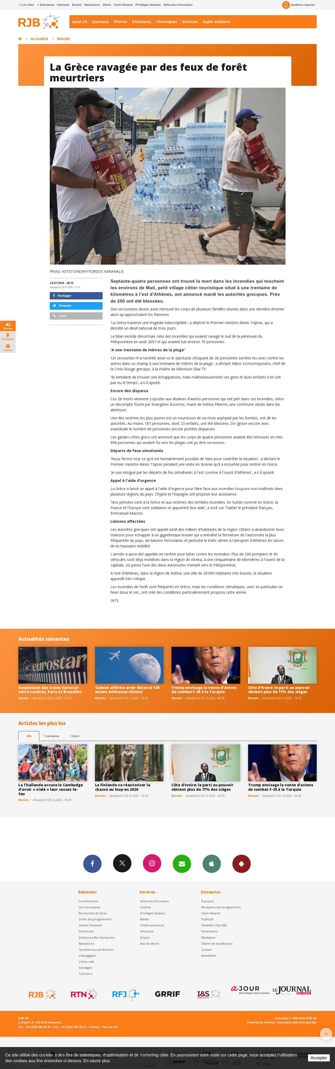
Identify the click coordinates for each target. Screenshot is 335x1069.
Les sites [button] (26, 4)
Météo (144, 919)
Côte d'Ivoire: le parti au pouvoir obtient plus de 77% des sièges (279, 689)
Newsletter (208, 955)
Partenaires (209, 931)
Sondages (85, 967)
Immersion (86, 931)
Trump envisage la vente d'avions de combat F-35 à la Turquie (204, 689)
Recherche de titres (93, 913)
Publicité (207, 919)
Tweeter (62, 306)
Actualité (39, 38)
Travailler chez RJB (214, 925)
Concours (85, 973)
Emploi (77, 4)
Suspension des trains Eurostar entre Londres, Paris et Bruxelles (50, 689)
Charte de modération (217, 943)
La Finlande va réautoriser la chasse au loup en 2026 (122, 787)
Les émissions (88, 901)
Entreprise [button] (45, 4)
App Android (241, 863)
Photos (120, 21)
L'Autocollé (86, 961)
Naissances (92, 4)
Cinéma (145, 907)
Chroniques (166, 21)
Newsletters (182, 863)
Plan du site (110, 1026)
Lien (59, 316)
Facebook (92, 863)
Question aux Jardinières (96, 949)
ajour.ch (79, 21)
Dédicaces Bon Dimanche (97, 937)
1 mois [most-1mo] (74, 736)
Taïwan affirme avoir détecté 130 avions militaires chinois (127, 689)
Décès (107, 4)
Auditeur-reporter (298, 5)
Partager (62, 296)
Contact (206, 949)
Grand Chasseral (90, 925)
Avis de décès (149, 943)
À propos (207, 901)
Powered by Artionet (261, 1022)
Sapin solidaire (216, 21)
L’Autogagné (87, 955)
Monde (63, 38)
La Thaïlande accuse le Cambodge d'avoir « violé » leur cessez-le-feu (50, 789)
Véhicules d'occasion (177, 4)
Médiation (208, 937)
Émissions (141, 21)
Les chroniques (89, 907)
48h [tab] (28, 736)
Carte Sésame (123, 4)
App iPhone (212, 863)
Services (190, 21)
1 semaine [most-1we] (51, 736)
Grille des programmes (95, 919)
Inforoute (63, 4)
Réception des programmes (221, 907)
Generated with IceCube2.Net (297, 1022)
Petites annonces (152, 925)
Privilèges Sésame (148, 4)
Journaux (100, 21)
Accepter (319, 1058)
